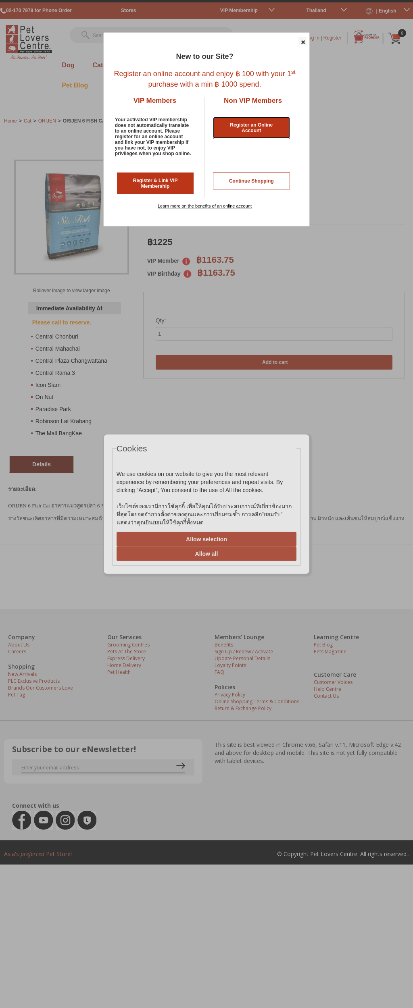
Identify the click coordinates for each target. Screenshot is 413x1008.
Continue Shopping (251, 181)
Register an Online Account (251, 127)
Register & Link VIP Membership (155, 183)
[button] (302, 41)
